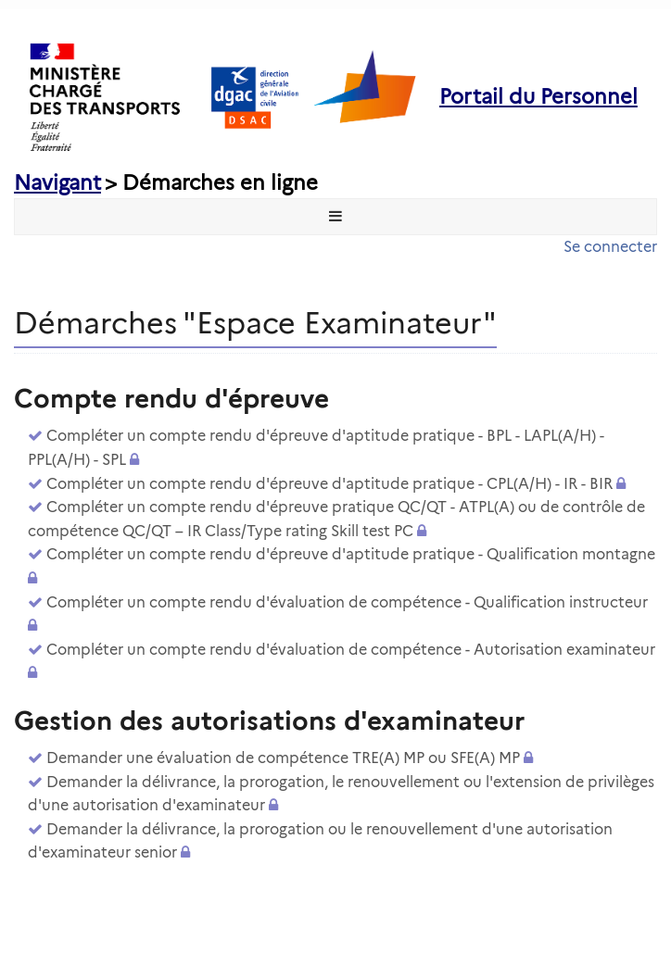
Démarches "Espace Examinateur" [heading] (255, 323)
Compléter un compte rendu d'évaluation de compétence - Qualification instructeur (347, 602)
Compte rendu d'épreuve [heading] (171, 398)
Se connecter (610, 247)
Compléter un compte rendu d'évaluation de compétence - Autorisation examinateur (350, 649)
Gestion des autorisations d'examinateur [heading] (269, 720)
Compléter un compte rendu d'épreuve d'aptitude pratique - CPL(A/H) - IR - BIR (329, 484)
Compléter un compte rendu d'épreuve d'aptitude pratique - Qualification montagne (350, 554)
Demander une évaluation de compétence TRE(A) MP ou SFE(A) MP (283, 758)
